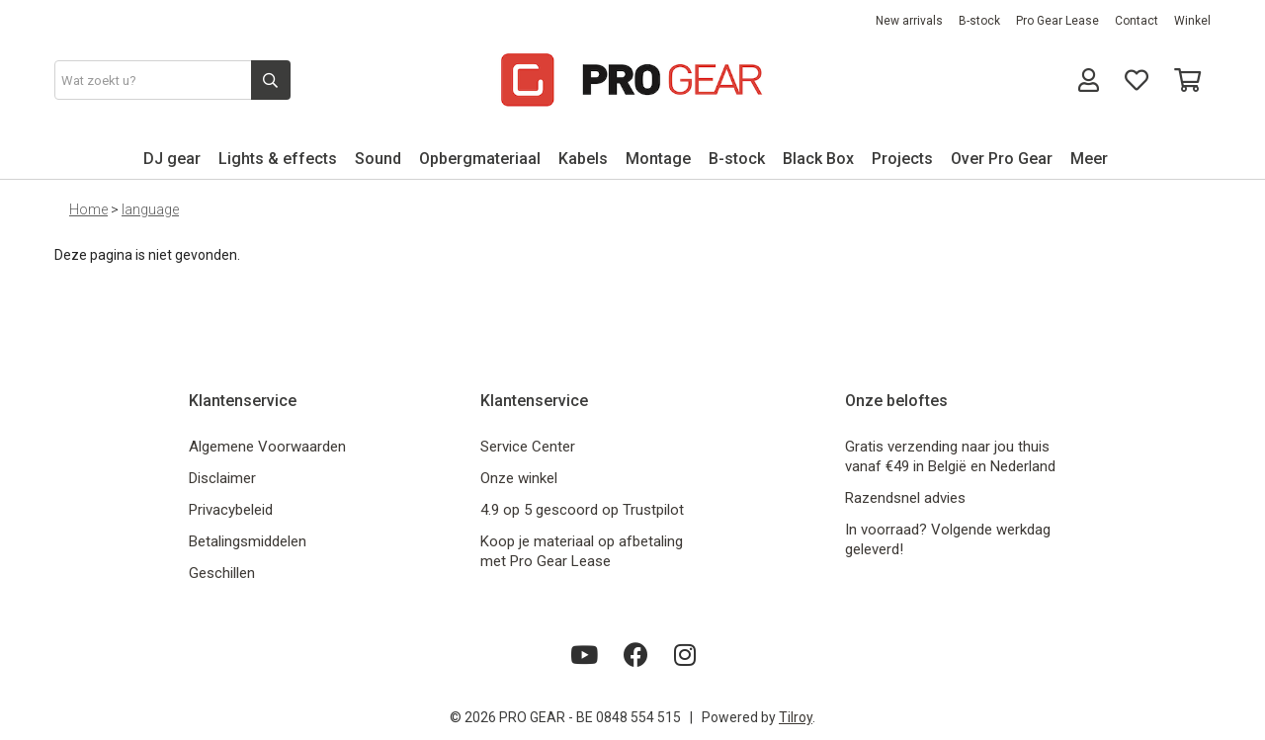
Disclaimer (222, 478)
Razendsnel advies (905, 498)
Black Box (818, 158)
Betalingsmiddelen (247, 541)
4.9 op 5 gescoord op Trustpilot (582, 510)
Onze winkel (518, 478)
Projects (902, 158)
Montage (658, 158)
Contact (1136, 21)
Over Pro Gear (1002, 158)
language (150, 209)
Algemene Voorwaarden (267, 446)
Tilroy (795, 717)
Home (88, 209)
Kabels (583, 158)
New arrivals (909, 21)
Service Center (527, 446)
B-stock (979, 21)
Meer (1089, 158)
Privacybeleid (231, 510)
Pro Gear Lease (1057, 21)
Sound (378, 158)
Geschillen (222, 573)
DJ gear (172, 158)
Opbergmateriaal (480, 158)
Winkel (1192, 21)
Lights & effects (277, 158)
